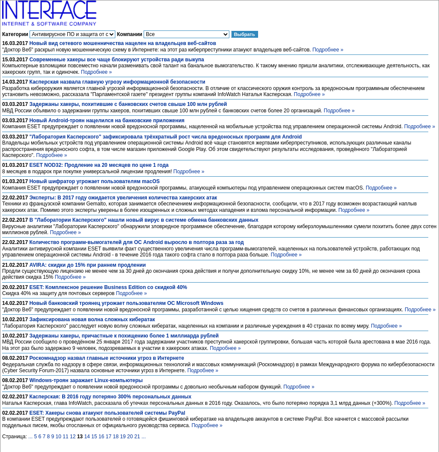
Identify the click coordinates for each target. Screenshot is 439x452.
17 (108, 437)
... (30, 437)
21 (137, 437)
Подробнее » (328, 50)
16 (101, 437)
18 (115, 437)
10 (58, 437)
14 (87, 437)
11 (65, 437)
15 (94, 437)
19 (123, 437)
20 (130, 437)
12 (72, 437)
